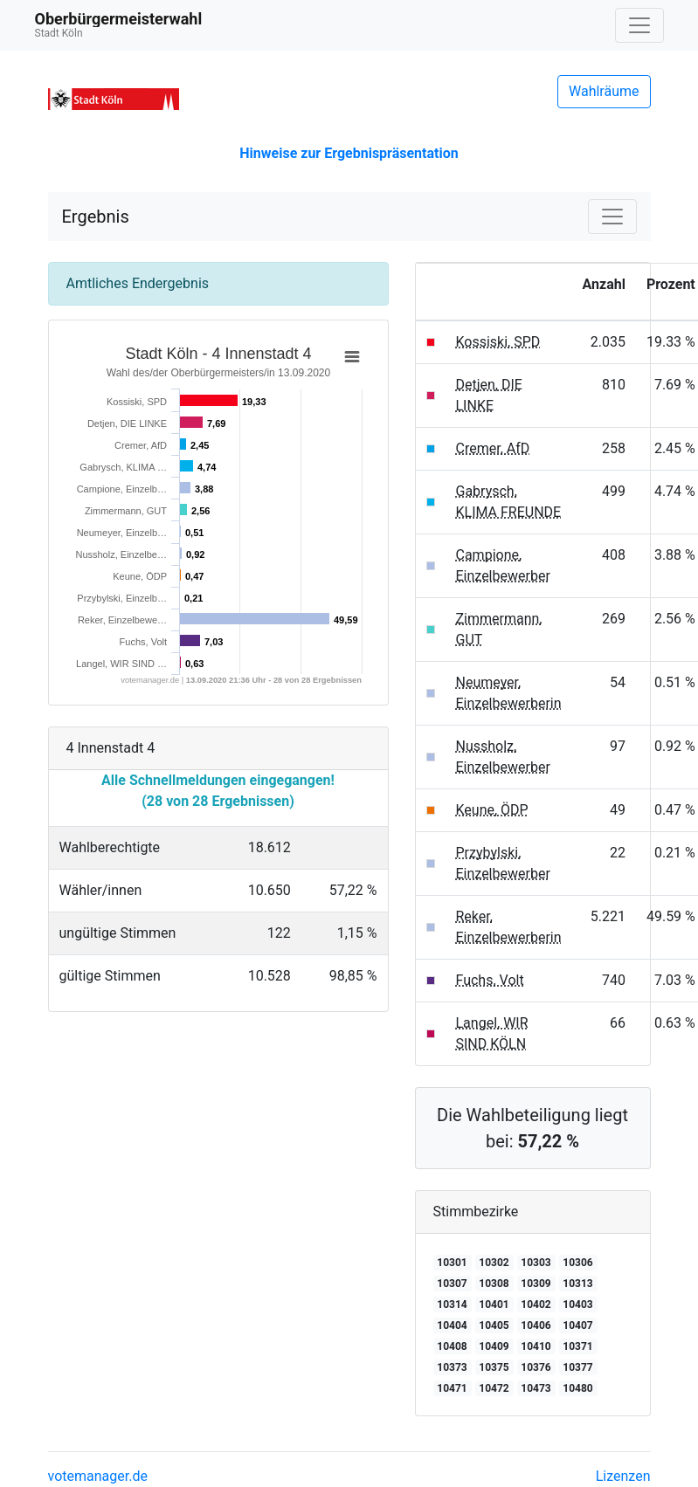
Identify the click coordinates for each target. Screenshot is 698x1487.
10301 (451, 1262)
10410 (535, 1346)
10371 (577, 1346)
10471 (451, 1388)
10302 (493, 1262)
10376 (535, 1367)
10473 (535, 1388)
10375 (493, 1367)
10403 (577, 1304)
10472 (493, 1388)
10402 (535, 1304)
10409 (493, 1346)
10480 (577, 1388)
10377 (577, 1367)
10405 (493, 1325)
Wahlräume (604, 91)
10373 (451, 1367)
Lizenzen (623, 1476)
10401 (493, 1304)
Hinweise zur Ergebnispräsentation (348, 153)
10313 (577, 1283)
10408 (451, 1346)
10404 (451, 1325)
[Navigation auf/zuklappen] (639, 25)
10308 (493, 1283)
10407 (577, 1325)
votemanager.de (98, 1476)
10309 (535, 1283)
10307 (451, 1283)
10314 (451, 1304)
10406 (535, 1325)
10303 (535, 1262)
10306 (577, 1262)
